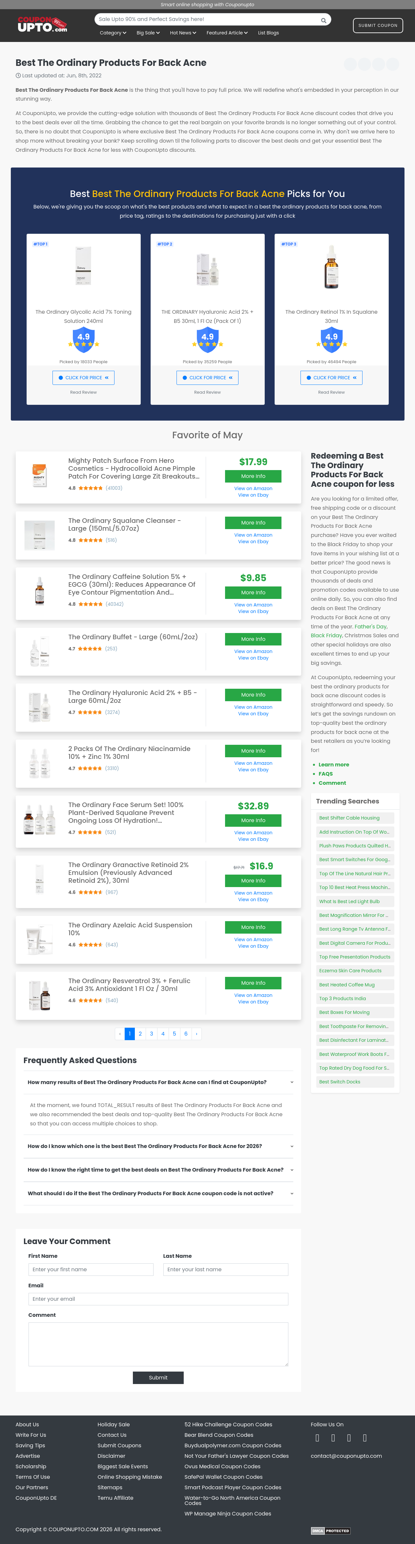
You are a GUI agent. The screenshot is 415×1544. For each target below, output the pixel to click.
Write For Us (31, 1435)
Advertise (28, 1456)
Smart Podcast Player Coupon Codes (233, 1487)
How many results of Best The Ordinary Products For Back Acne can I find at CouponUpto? (147, 1082)
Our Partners (32, 1487)
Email (36, 1285)
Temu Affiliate (116, 1498)
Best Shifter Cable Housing (350, 818)
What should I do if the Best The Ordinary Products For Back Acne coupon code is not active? (151, 1193)
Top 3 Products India (343, 998)
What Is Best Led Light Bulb (350, 901)
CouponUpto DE (36, 1498)
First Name (43, 1256)
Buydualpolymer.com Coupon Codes (233, 1445)
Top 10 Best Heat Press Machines (356, 887)
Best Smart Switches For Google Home (363, 859)
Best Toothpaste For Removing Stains (362, 1026)
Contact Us (112, 1435)
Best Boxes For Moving (345, 1012)
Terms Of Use (33, 1477)
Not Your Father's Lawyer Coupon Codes (237, 1456)
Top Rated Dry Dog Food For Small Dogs (365, 1068)
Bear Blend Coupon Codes (219, 1435)
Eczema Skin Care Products (351, 970)
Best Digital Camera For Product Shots (363, 943)
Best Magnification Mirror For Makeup (362, 915)
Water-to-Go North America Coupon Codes (233, 1500)
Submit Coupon (378, 26)
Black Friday (326, 635)
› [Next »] (196, 1034)
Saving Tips (30, 1445)
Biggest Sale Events (123, 1466)
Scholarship (31, 1466)
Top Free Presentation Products (355, 957)
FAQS (326, 774)
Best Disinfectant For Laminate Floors (362, 1040)
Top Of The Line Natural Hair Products (362, 873)
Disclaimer (111, 1456)
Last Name (177, 1256)
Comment (42, 1315)
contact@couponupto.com (346, 1456)
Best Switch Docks (340, 1082)
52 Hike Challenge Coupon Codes (229, 1424)
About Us (27, 1424)
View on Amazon (253, 488)
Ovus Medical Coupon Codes (223, 1466)
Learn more (334, 764)
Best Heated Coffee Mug (347, 984)
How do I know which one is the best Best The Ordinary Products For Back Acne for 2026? (145, 1146)
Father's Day (370, 626)
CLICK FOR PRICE (83, 377)
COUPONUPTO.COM (73, 1529)
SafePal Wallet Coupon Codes (224, 1477)
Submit (158, 1377)
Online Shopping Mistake (130, 1477)
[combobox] (212, 19)
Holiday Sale (114, 1424)
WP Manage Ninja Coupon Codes (228, 1513)
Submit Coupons (119, 1445)
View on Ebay (253, 495)
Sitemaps (110, 1487)
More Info (253, 476)
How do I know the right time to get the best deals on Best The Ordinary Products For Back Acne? (156, 1170)
